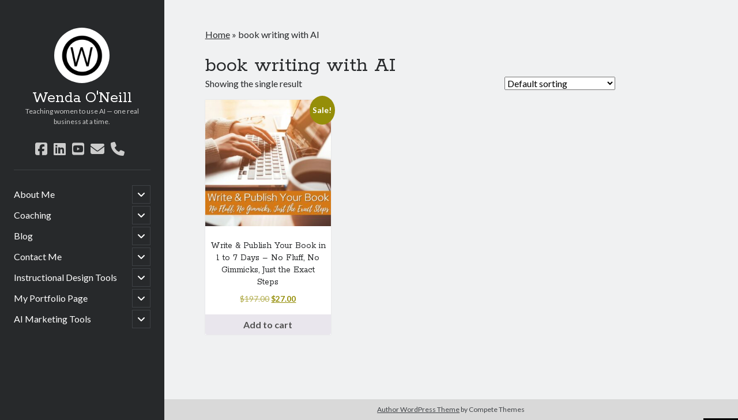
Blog (23, 235)
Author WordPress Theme (418, 409)
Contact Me (38, 256)
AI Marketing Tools (52, 318)
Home (217, 34)
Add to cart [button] (267, 324)
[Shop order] (559, 83)
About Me (34, 194)
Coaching (32, 214)
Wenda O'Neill (82, 98)
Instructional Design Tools (65, 277)
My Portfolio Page (51, 297)
